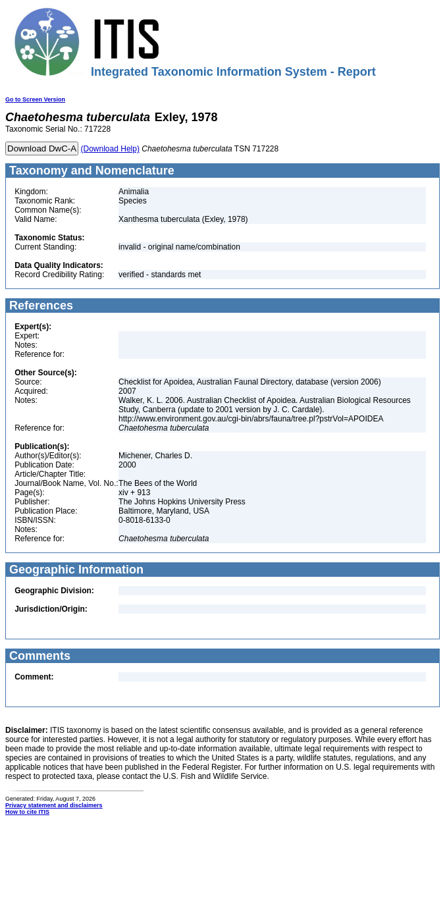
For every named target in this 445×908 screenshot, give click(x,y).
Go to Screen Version (35, 99)
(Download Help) (110, 148)
